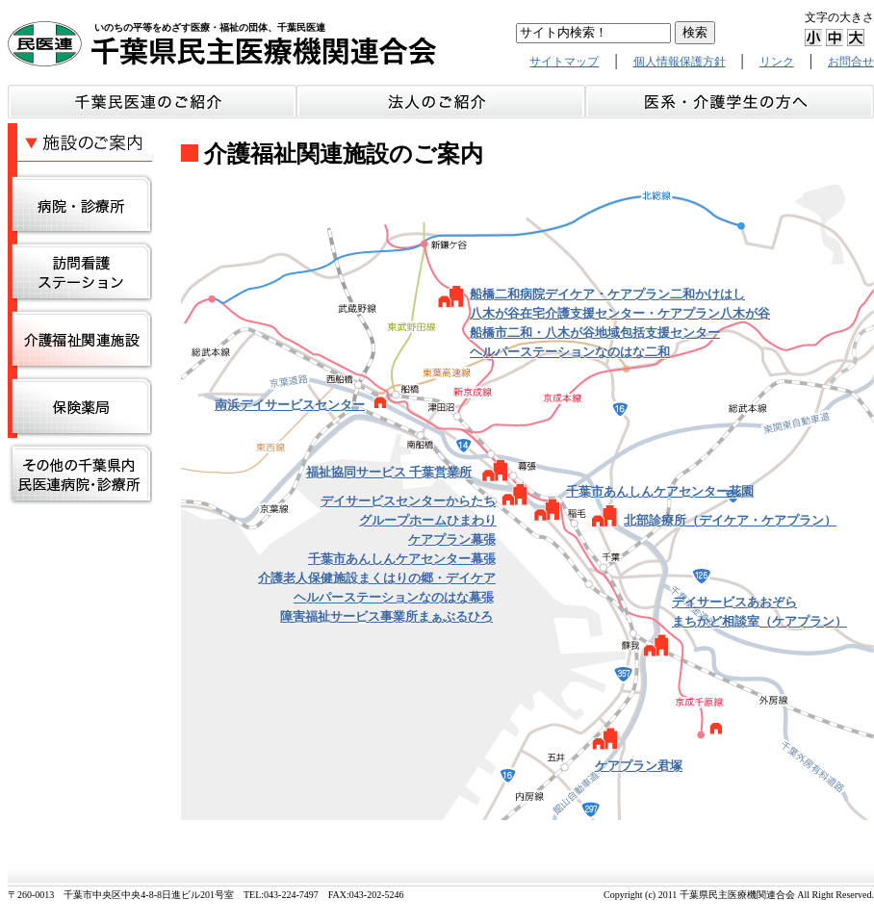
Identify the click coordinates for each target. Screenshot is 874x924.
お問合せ (851, 61)
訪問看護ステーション (80, 272)
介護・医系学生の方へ (729, 101)
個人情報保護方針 (679, 61)
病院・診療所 (80, 205)
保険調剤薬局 (80, 407)
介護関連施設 (80, 339)
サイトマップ (564, 61)
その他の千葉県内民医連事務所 (80, 474)
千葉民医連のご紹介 (152, 101)
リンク (776, 61)
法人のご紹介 (440, 101)
